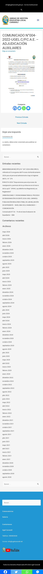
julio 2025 (5, 267)
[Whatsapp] (24, 108)
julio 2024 (5, 310)
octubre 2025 (7, 256)
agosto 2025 (6, 264)
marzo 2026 (6, 239)
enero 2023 (6, 374)
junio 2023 (6, 356)
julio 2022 (5, 395)
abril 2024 (5, 320)
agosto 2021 (6, 434)
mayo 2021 (6, 445)
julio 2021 (5, 438)
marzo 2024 (6, 324)
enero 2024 (6, 331)
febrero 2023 (7, 370)
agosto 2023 (6, 349)
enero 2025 (6, 288)
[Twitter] (19, 108)
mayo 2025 (6, 274)
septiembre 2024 (8, 303)
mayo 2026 (6, 232)
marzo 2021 (6, 452)
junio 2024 (6, 313)
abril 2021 (5, 448)
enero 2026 (6, 246)
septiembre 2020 (8, 473)
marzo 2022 (6, 409)
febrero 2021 (7, 456)
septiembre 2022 (8, 388)
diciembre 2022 (7, 377)
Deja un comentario (8, 51)
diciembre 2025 (7, 249)
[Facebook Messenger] (28, 108)
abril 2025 (5, 278)
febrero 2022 (7, 413)
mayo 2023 (6, 360)
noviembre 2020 (8, 466)
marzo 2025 (6, 281)
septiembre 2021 (8, 431)
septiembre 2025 (8, 260)
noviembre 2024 (8, 296)
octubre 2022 (7, 384)
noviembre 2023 (8, 338)
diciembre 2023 (7, 335)
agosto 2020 (6, 477)
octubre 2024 (7, 299)
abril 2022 (5, 406)
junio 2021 (6, 441)
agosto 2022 (6, 392)
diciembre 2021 (7, 420)
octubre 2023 (7, 342)
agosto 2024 (6, 306)
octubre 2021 (7, 427)
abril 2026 (5, 235)
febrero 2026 (7, 242)
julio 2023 (5, 352)
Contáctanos (7, 524)
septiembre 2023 (8, 345)
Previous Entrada (21, 117)
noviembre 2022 (8, 381)
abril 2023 (5, 363)
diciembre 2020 (7, 463)
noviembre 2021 (8, 424)
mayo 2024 (6, 317)
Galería (5, 517)
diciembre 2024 (7, 292)
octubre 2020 (7, 470)
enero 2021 (6, 459)
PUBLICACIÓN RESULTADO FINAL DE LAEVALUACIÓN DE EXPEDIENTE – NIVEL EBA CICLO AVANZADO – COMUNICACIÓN (20, 205)
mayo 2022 (6, 402)
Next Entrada (22, 123)
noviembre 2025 (8, 253)
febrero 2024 (7, 328)
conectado (21, 142)
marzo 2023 (6, 367)
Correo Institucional (30, 5)
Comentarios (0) (7, 136)
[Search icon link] (22, 10)
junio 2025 (6, 271)
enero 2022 (6, 416)
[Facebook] (15, 108)
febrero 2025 (7, 285)
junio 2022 (6, 399)
